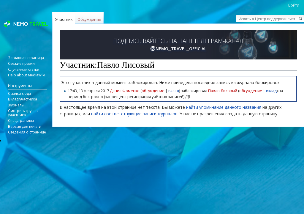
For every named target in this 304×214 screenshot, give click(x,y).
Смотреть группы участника (23, 112)
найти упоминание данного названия (223, 107)
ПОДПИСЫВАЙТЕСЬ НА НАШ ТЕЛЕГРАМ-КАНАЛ (178, 44)
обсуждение (153, 90)
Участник (64, 19)
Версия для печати (24, 126)
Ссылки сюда (19, 93)
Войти (293, 5)
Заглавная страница (26, 57)
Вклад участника (22, 99)
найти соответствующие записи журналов (134, 114)
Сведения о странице (27, 132)
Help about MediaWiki (26, 75)
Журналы (16, 105)
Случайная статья (23, 69)
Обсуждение (89, 19)
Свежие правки (21, 63)
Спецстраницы (21, 120)
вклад (173, 90)
